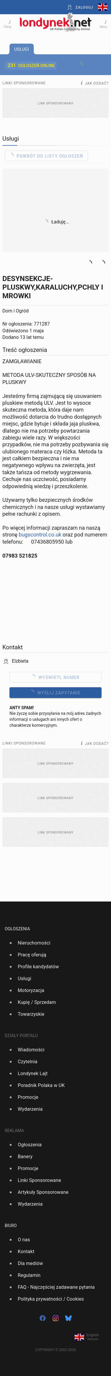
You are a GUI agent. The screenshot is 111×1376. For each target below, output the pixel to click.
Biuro (11, 1225)
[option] (53, 943)
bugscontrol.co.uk (40, 534)
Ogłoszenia (17, 928)
